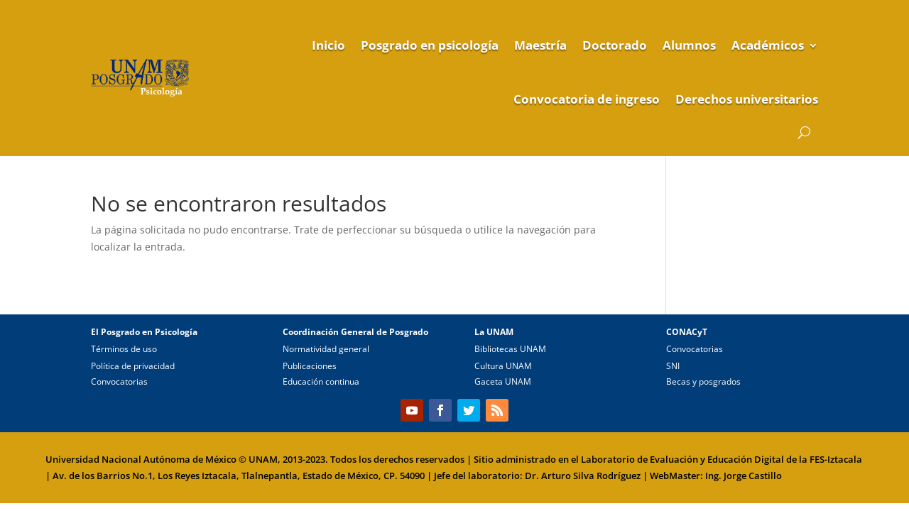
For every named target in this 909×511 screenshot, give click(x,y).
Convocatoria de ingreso (586, 99)
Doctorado (614, 45)
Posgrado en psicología (430, 45)
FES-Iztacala (836, 459)
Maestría (540, 45)
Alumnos (689, 45)
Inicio (328, 45)
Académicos (767, 45)
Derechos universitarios (746, 99)
